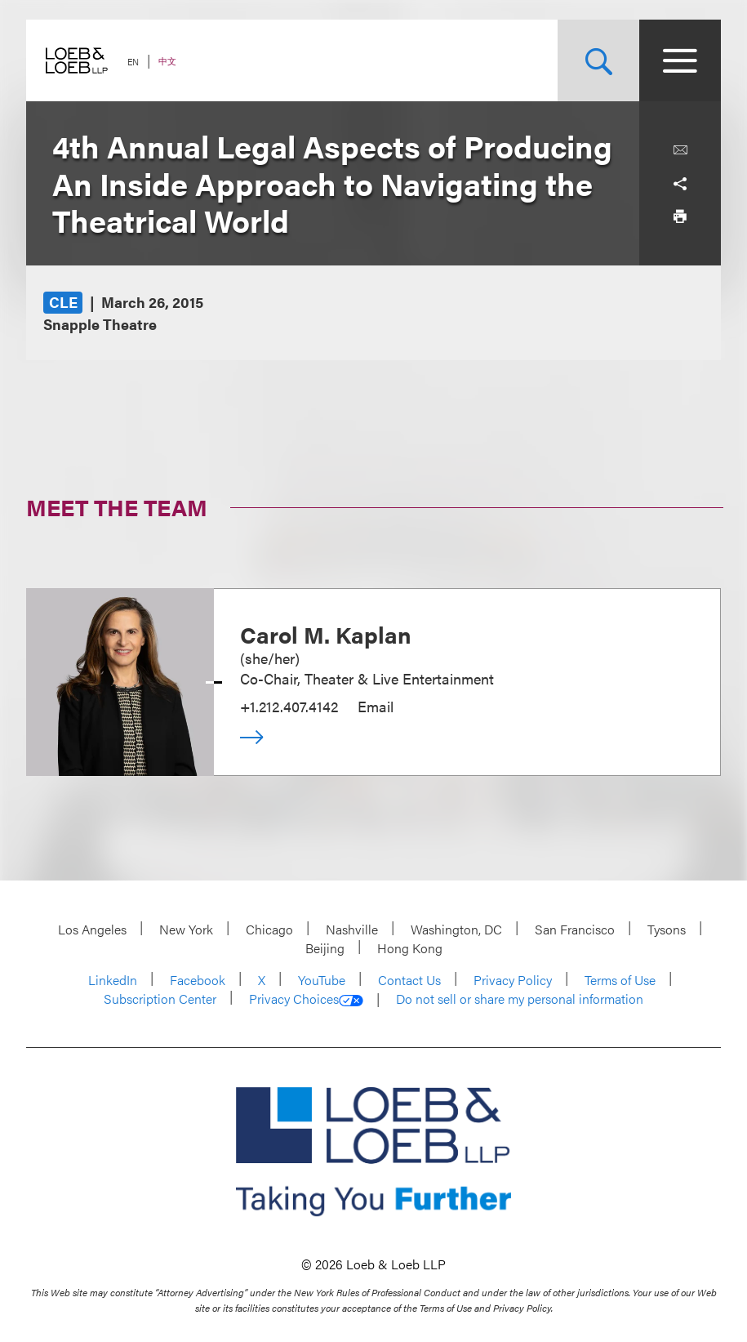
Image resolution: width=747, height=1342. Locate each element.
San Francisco (575, 929)
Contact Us (409, 979)
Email (376, 706)
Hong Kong (409, 948)
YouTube (321, 979)
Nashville (352, 929)
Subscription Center (160, 998)
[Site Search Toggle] (598, 60)
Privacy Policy (513, 979)
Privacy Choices (306, 999)
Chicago (269, 929)
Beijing (325, 948)
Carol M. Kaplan (325, 633)
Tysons (666, 929)
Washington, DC (456, 929)
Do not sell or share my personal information (519, 999)
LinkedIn (112, 979)
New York (186, 929)
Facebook (197, 979)
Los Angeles (92, 929)
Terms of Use (620, 979)
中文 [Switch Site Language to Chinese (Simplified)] (167, 61)
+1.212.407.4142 (289, 706)
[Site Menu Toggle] (680, 60)
